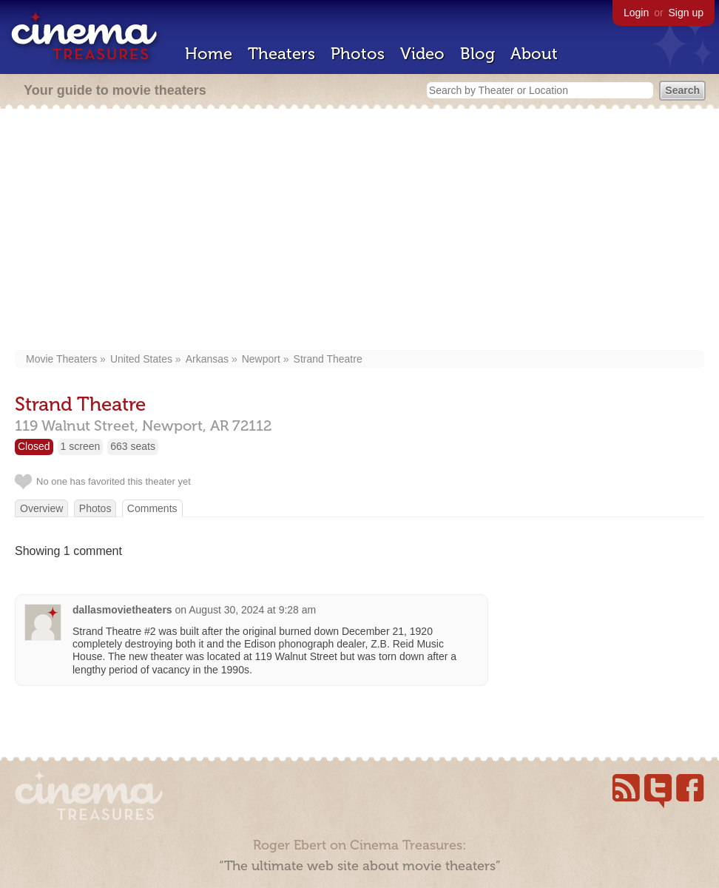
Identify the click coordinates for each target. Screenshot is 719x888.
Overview (41, 508)
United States (141, 359)
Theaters (281, 54)
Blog (477, 54)
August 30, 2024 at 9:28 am (252, 610)
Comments (152, 508)
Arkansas (207, 359)
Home (208, 54)
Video (422, 54)
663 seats (132, 446)
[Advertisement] (359, 230)
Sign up (686, 12)
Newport (261, 359)
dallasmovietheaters (122, 610)
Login (636, 12)
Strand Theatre (328, 359)
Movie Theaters (61, 359)
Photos (358, 54)
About (534, 54)
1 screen (81, 446)
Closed (34, 446)
